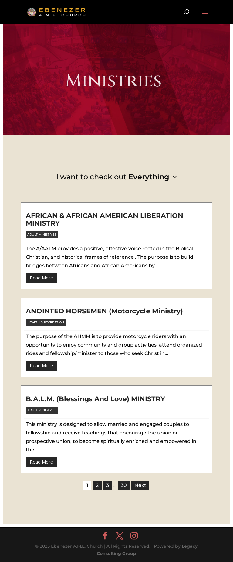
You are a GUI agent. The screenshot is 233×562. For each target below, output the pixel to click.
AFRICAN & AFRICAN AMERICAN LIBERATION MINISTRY (104, 219)
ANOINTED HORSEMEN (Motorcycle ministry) (104, 311)
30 (124, 485)
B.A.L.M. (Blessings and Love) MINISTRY (95, 399)
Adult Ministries (41, 234)
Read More (41, 277)
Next (140, 485)
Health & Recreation (45, 322)
